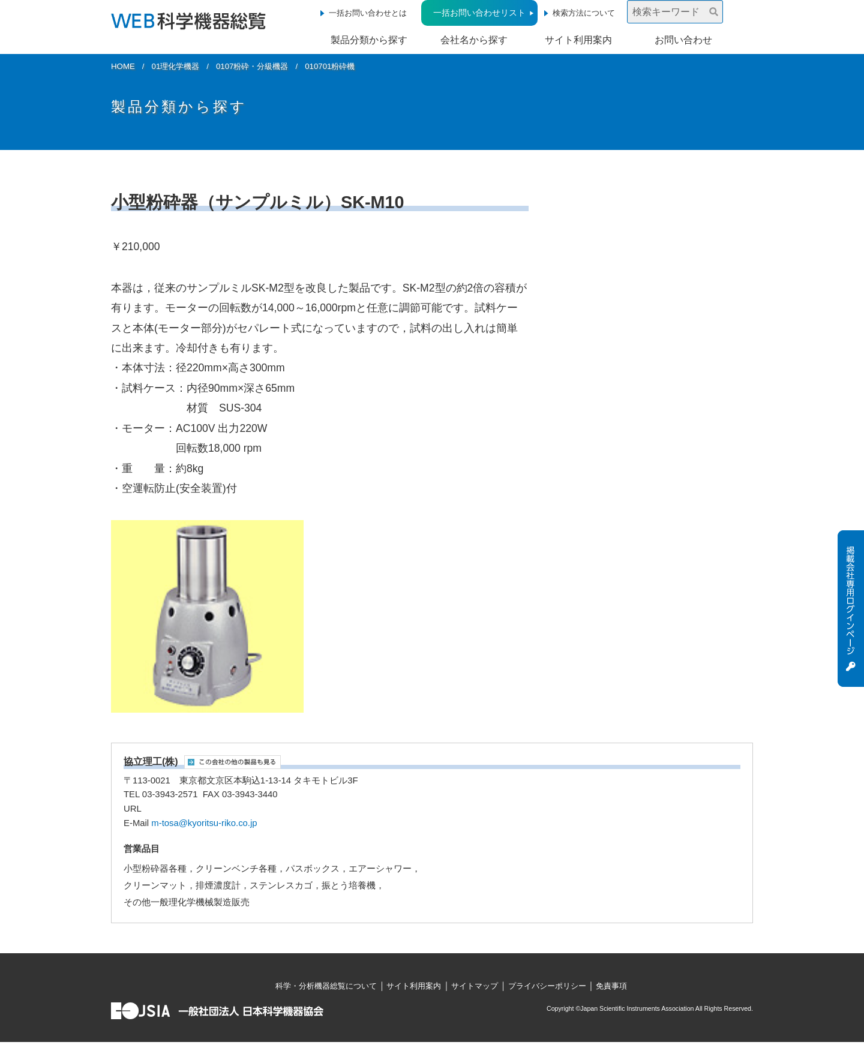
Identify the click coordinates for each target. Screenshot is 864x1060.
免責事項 (611, 985)
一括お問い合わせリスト (479, 12)
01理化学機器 (176, 66)
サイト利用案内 (578, 40)
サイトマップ (474, 985)
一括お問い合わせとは (368, 12)
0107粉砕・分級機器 (252, 66)
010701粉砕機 (330, 66)
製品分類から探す (369, 40)
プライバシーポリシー (547, 985)
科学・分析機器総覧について (326, 985)
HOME (123, 66)
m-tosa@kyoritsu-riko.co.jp (204, 823)
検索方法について (584, 12)
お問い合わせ (683, 40)
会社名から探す (474, 40)
